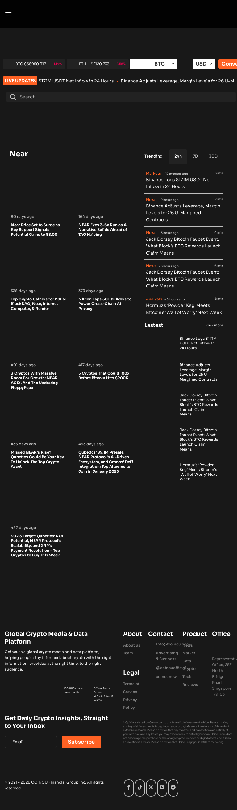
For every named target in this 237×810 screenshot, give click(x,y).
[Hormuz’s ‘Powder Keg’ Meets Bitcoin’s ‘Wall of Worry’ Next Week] (160, 480)
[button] (8, 14)
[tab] (178, 156)
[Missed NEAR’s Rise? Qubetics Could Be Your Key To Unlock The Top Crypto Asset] (38, 436)
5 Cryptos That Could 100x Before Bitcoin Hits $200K (103, 375)
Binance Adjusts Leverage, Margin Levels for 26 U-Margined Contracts (183, 213)
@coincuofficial (171, 667)
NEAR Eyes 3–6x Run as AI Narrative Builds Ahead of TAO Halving (103, 230)
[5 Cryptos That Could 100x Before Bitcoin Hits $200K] (106, 357)
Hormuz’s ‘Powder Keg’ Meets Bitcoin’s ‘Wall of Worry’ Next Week (184, 309)
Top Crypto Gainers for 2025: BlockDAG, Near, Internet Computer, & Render (38, 304)
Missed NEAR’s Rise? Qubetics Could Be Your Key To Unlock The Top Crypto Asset (37, 459)
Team (128, 653)
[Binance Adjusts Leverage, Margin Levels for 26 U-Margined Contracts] (160, 381)
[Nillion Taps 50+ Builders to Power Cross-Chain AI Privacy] (106, 283)
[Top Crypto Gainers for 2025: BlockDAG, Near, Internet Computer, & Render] (38, 283)
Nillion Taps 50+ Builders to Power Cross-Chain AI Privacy (104, 304)
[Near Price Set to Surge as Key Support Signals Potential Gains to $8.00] (38, 209)
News (187, 645)
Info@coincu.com (173, 644)
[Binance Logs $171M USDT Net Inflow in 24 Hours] (160, 352)
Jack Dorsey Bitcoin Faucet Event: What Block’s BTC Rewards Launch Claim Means (183, 246)
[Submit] (13, 97)
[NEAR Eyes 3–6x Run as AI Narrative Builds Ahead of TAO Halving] (106, 209)
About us (131, 645)
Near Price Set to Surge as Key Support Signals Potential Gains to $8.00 (35, 230)
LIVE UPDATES (20, 80)
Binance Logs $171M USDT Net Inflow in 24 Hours (88, 81)
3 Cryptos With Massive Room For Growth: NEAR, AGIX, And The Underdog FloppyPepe (35, 380)
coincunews (167, 676)
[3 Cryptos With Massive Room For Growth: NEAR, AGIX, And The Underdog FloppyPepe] (38, 357)
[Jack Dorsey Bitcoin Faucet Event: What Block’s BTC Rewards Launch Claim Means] (160, 413)
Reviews (190, 684)
